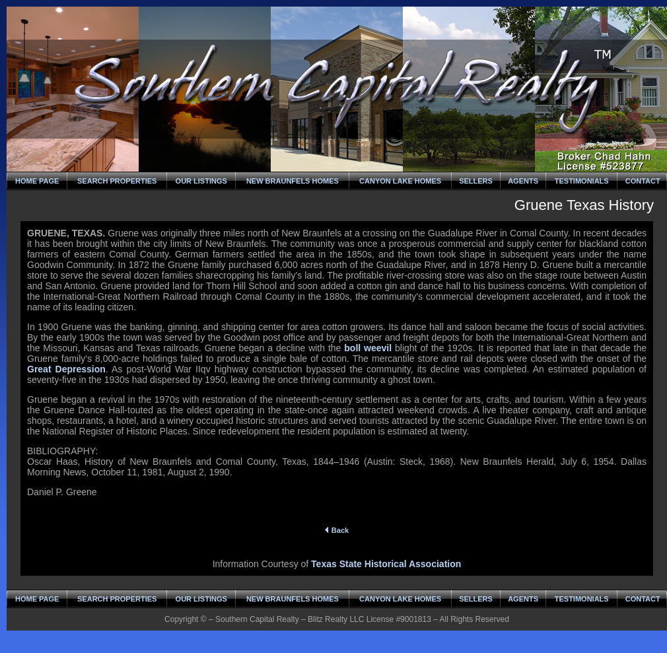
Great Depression (66, 369)
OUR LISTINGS (201, 181)
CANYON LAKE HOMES (400, 181)
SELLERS (476, 181)
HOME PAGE (37, 181)
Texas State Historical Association (386, 564)
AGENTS (523, 181)
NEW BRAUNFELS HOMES (292, 181)
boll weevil (368, 348)
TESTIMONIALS (582, 181)
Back (337, 530)
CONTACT (642, 181)
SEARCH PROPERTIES (117, 181)
